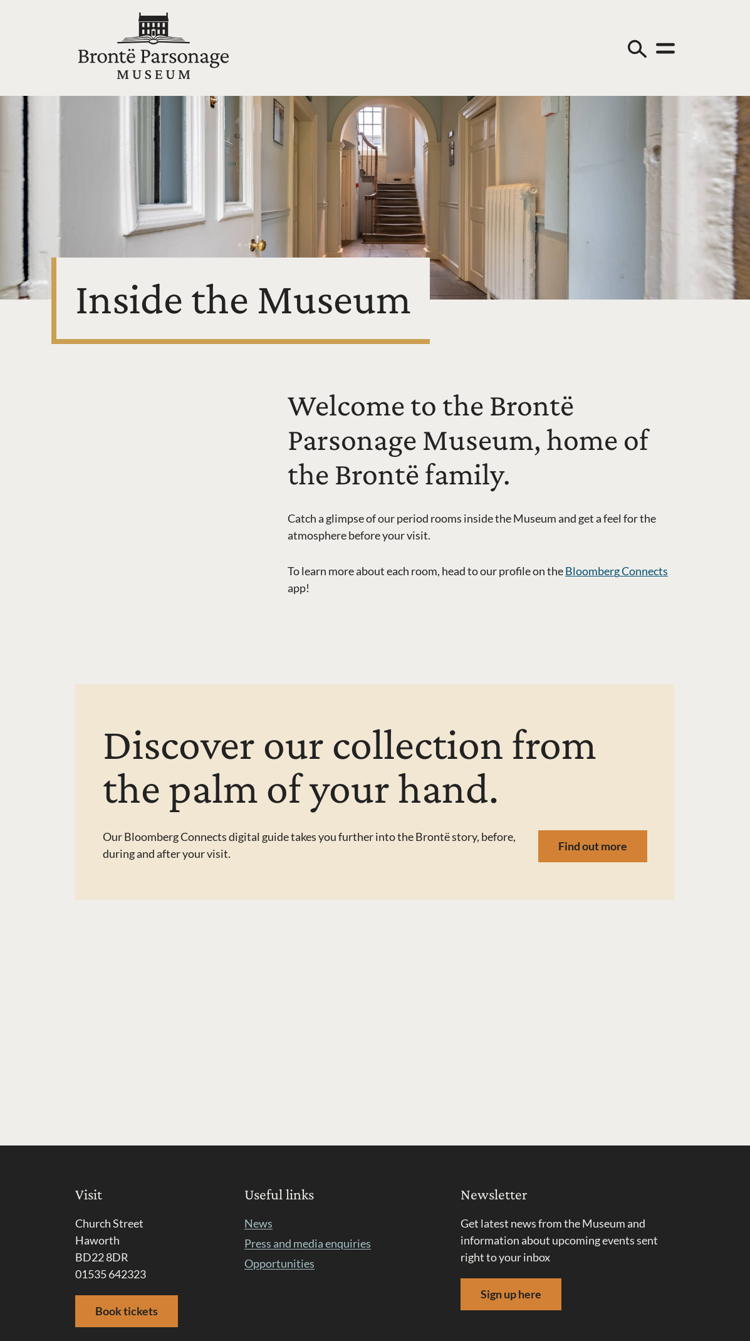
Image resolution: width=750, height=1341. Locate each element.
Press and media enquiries (307, 1243)
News (258, 1223)
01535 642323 (110, 1274)
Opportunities (279, 1263)
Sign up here (511, 1294)
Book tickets (126, 1311)
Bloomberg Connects (616, 571)
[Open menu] (665, 48)
